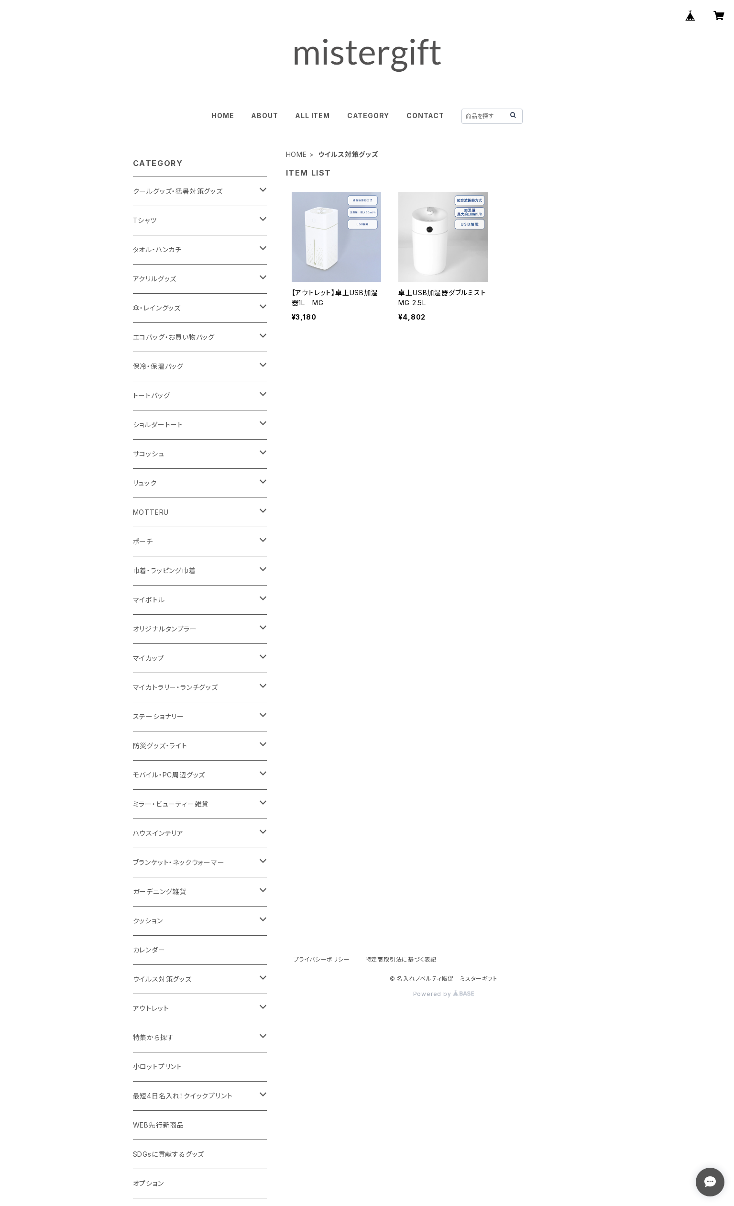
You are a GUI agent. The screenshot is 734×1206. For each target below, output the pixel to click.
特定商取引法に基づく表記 (401, 959)
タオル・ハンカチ (157, 249)
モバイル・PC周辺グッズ (169, 775)
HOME (222, 115)
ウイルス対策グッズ (162, 979)
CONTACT (425, 115)
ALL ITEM (312, 115)
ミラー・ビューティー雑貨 (171, 804)
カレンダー (149, 950)
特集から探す (153, 1037)
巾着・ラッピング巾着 (164, 570)
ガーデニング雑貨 (159, 891)
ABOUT (264, 115)
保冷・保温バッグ (158, 366)
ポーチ (143, 541)
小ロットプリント (157, 1066)
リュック (145, 483)
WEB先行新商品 (158, 1125)
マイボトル (149, 600)
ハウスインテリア (158, 833)
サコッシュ (148, 454)
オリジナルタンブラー (165, 629)
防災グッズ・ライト (160, 745)
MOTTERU (151, 512)
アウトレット (151, 1008)
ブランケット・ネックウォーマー (179, 862)
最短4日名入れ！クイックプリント (183, 1096)
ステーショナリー (158, 716)
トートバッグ (151, 395)
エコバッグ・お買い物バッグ (174, 337)
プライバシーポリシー (322, 959)
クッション (148, 921)
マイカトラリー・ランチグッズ (175, 687)
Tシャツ (145, 220)
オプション (148, 1183)
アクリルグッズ (155, 279)
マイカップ (148, 658)
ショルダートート (158, 424)
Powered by (443, 993)
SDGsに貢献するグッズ (169, 1154)
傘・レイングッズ (157, 308)
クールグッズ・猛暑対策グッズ (178, 191)
